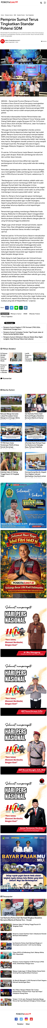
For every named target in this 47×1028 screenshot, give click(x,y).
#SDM (25, 314)
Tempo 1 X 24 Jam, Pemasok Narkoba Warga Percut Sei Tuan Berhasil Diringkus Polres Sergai (29, 1000)
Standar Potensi (21, 15)
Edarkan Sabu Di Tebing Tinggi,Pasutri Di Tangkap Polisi (9, 474)
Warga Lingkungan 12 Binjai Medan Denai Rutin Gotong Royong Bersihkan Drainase (29, 972)
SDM (15, 15)
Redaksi (20, 1024)
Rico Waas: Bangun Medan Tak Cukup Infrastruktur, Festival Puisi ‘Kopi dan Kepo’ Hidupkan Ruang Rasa (28, 991)
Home (2, 15)
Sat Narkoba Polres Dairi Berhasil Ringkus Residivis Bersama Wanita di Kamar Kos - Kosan (34, 417)
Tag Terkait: (4, 314)
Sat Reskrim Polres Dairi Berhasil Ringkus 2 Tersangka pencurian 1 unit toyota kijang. (27, 944)
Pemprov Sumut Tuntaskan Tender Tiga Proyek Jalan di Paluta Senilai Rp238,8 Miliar (23, 333)
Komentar (44, 41)
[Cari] (41, 3)
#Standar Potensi (34, 314)
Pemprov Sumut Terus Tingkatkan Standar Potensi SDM (4, 369)
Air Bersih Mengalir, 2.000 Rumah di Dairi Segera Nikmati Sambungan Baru (29, 981)
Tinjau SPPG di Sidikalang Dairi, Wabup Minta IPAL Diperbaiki (28, 953)
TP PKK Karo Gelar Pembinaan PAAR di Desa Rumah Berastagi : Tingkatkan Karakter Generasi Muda (9, 447)
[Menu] (45, 3)
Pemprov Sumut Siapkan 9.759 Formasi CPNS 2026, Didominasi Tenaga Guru (28, 962)
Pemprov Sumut (9, 15)
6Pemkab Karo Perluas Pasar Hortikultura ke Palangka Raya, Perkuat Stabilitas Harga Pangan (35, 446)
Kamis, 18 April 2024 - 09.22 (11, 42)
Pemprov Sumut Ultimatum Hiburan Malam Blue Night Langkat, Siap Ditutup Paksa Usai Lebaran (23, 338)
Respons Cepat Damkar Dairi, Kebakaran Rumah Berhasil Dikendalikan (29, 934)
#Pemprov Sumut (16, 314)
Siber (28, 1024)
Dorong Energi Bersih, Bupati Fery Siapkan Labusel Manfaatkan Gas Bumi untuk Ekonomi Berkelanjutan (35, 475)
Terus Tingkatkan (30, 15)
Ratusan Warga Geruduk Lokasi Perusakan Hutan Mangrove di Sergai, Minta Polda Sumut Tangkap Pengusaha (10, 418)
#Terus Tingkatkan (7, 316)
